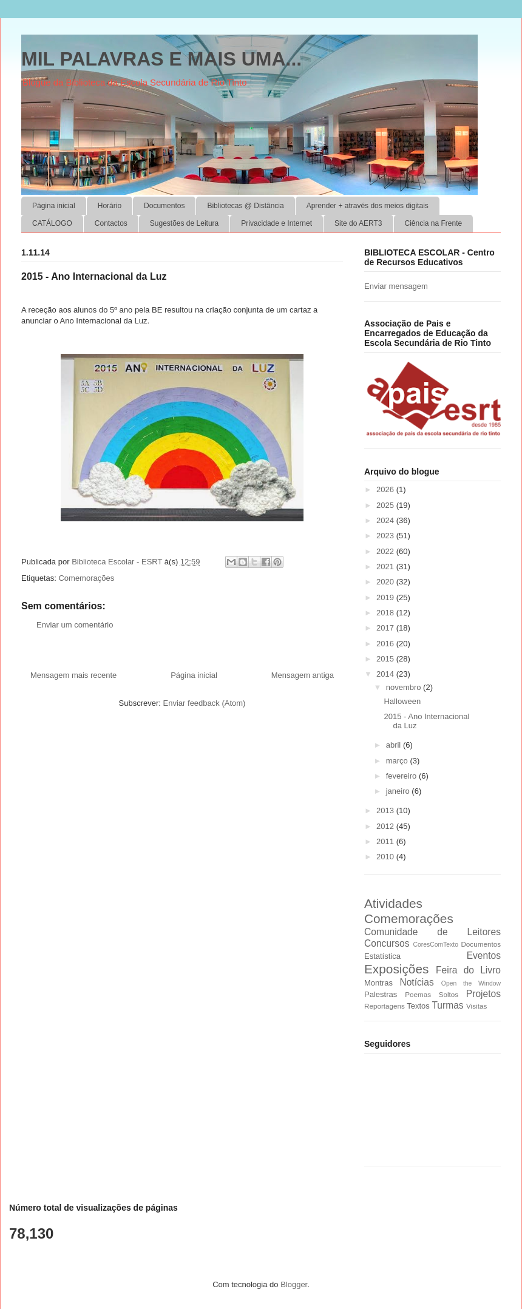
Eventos (484, 955)
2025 (386, 505)
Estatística (382, 956)
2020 (386, 581)
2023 (386, 535)
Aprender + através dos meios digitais (368, 205)
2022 (386, 551)
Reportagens (384, 1006)
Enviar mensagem (396, 286)
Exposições (396, 969)
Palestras (380, 994)
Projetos (483, 994)
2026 (386, 489)
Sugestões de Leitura (184, 223)
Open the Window (471, 983)
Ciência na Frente (434, 223)
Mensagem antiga (302, 675)
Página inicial (53, 205)
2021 (386, 566)
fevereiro (402, 775)
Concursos (387, 943)
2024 (386, 520)
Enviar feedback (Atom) (204, 703)
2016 (386, 643)
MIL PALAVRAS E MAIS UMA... (161, 59)
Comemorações (86, 578)
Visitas (476, 1006)
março (398, 760)
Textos (418, 1005)
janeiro (399, 791)
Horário (109, 205)
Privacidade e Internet (276, 223)
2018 (386, 612)
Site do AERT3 (358, 223)
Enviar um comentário (74, 624)
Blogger (293, 1284)
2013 (386, 810)
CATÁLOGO (52, 223)
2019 (386, 597)
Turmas (447, 1005)
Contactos (111, 223)
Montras (378, 982)
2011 (386, 841)
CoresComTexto (435, 944)
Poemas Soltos (431, 994)
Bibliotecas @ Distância (245, 205)
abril (394, 744)
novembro (404, 687)
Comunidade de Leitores (432, 932)
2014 (386, 673)
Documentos (164, 205)
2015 (386, 658)
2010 (386, 856)
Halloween (402, 701)
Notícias (416, 982)
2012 (386, 826)
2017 (386, 627)
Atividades (393, 903)
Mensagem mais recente (73, 675)
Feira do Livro (468, 970)
